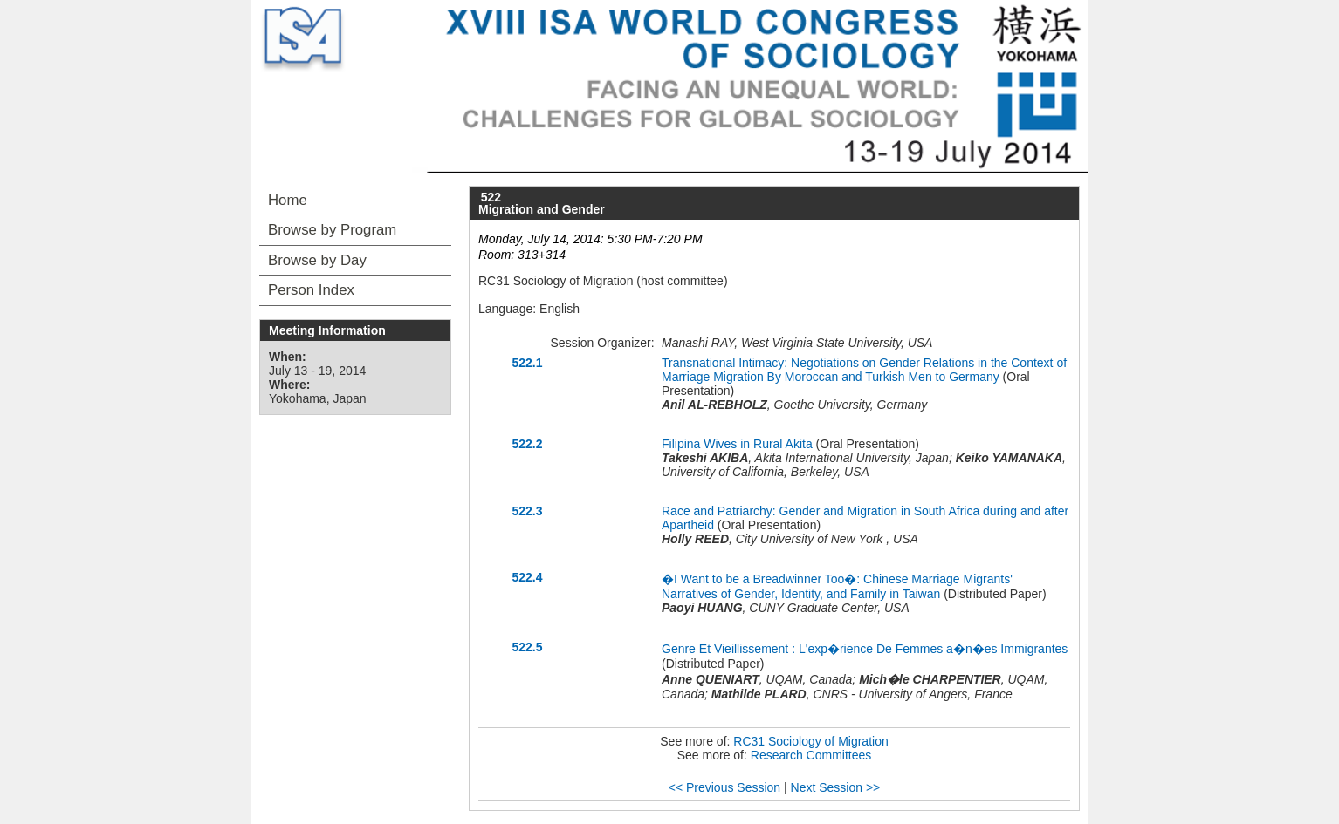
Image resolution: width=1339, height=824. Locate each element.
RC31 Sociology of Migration (810, 741)
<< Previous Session (724, 787)
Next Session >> (836, 787)
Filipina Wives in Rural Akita (737, 444)
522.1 (527, 363)
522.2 (527, 444)
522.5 (527, 647)
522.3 (527, 511)
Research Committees (811, 755)
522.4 (527, 577)
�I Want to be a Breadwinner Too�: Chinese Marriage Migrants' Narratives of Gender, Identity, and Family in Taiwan (837, 586)
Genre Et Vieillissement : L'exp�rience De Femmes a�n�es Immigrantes (865, 649)
